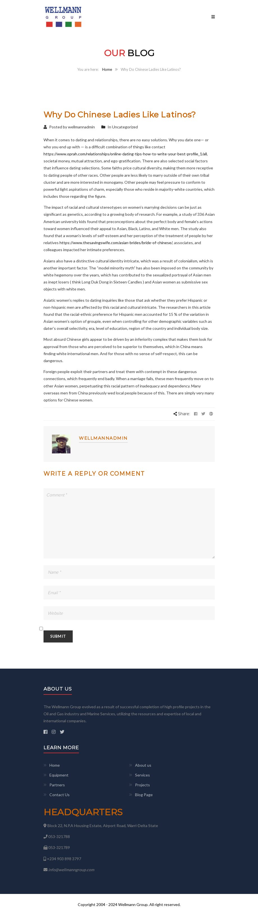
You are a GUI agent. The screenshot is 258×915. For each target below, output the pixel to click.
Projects (142, 784)
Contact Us (59, 794)
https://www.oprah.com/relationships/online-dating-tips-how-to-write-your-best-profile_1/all (125, 153)
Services (142, 775)
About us (143, 765)
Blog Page (144, 794)
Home (107, 69)
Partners (57, 784)
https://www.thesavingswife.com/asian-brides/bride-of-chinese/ (116, 242)
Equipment (59, 775)
